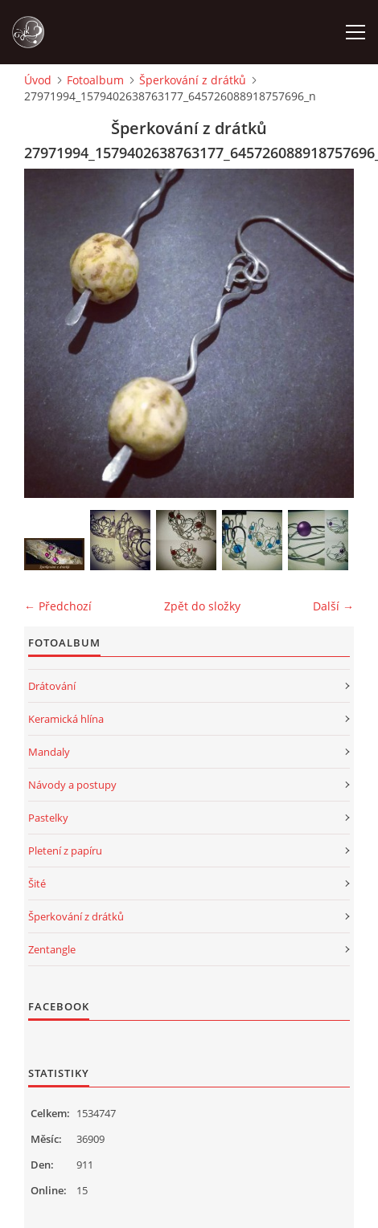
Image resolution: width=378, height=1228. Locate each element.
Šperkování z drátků (192, 80)
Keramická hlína (66, 719)
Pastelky (48, 817)
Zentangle (52, 949)
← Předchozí (58, 606)
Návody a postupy (72, 784)
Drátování (52, 686)
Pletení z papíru (65, 850)
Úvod (37, 80)
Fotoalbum (95, 80)
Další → (333, 606)
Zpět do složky (202, 606)
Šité (37, 883)
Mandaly (49, 752)
